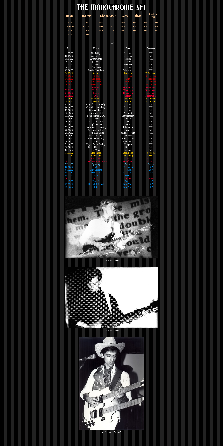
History (87, 15)
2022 (145, 30)
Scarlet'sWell (153, 15)
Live (125, 15)
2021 (133, 30)
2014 (145, 26)
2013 (133, 26)
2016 (70, 30)
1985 (155, 22)
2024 (70, 34)
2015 (155, 26)
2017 (86, 30)
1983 (133, 22)
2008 (100, 26)
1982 (122, 22)
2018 (100, 30)
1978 (70, 22)
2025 (86, 34)
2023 (155, 30)
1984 (145, 22)
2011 (111, 26)
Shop (137, 15)
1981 (111, 22)
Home (69, 15)
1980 (100, 22)
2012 (122, 26)
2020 (122, 30)
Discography (108, 15)
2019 (111, 30)
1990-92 (70, 26)
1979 (86, 22)
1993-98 (86, 26)
